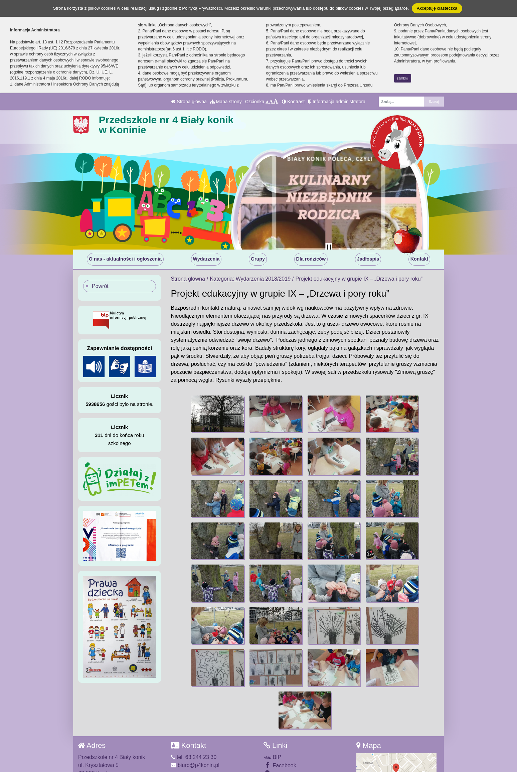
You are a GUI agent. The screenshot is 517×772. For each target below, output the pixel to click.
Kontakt (419, 259)
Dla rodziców (311, 259)
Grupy (258, 259)
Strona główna (188, 101)
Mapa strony (226, 101)
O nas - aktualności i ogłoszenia (125, 259)
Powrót (100, 286)
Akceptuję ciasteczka (437, 8)
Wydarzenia (206, 259)
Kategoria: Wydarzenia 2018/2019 (250, 279)
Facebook (280, 722)
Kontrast (293, 101)
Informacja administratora (336, 101)
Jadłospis (368, 259)
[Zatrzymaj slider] (329, 248)
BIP (272, 714)
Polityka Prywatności (293, 730)
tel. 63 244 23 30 (194, 714)
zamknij (402, 78)
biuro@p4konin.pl (195, 722)
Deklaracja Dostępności (296, 739)
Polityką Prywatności (202, 8)
